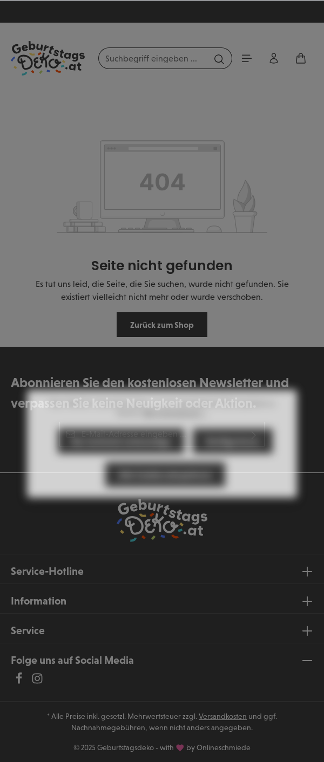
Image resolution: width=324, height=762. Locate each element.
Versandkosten (223, 716)
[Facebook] (20, 681)
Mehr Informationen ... (175, 432)
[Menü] (246, 58)
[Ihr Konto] (273, 58)
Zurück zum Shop (162, 324)
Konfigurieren (232, 460)
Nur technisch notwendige (121, 460)
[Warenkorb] (300, 58)
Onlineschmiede (224, 747)
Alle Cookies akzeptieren (165, 493)
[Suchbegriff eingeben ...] (152, 58)
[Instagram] (37, 681)
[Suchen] (219, 58)
